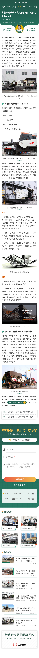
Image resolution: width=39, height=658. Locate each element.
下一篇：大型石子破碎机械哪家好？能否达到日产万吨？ (20, 417)
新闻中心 (20, 2)
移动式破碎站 (7, 545)
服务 (25, 7)
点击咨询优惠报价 (16, 402)
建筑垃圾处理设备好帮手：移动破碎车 (25, 622)
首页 (15, 2)
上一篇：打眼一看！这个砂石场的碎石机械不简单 (20, 412)
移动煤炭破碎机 (27, 528)
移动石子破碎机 (8, 528)
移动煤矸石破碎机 (27, 545)
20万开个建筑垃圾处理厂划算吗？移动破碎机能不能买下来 (26, 597)
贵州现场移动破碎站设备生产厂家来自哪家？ (25, 584)
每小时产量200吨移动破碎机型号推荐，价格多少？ (25, 560)
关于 (30, 7)
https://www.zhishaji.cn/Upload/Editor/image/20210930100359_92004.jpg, (8, 559)
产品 (8, 7)
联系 (35, 7)
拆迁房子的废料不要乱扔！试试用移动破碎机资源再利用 (25, 572)
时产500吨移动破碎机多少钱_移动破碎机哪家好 (25, 609)
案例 (14, 7)
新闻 (19, 7)
